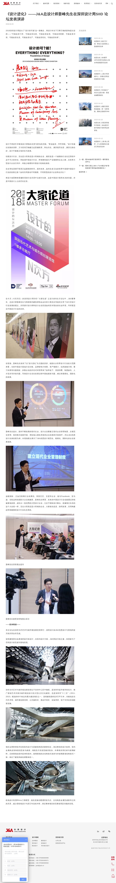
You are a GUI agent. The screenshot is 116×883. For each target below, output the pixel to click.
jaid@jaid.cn (40, 865)
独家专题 (67, 3)
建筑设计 (44, 840)
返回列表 (83, 172)
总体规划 (35, 840)
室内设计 (35, 843)
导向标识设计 (45, 845)
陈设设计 (35, 845)
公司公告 (58, 840)
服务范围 (47, 3)
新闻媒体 (78, 3)
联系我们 (88, 3)
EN (107, 3)
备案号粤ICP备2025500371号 (100, 848)
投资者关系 (98, 3)
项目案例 (57, 3)
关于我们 (37, 3)
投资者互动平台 (60, 843)
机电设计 (44, 843)
